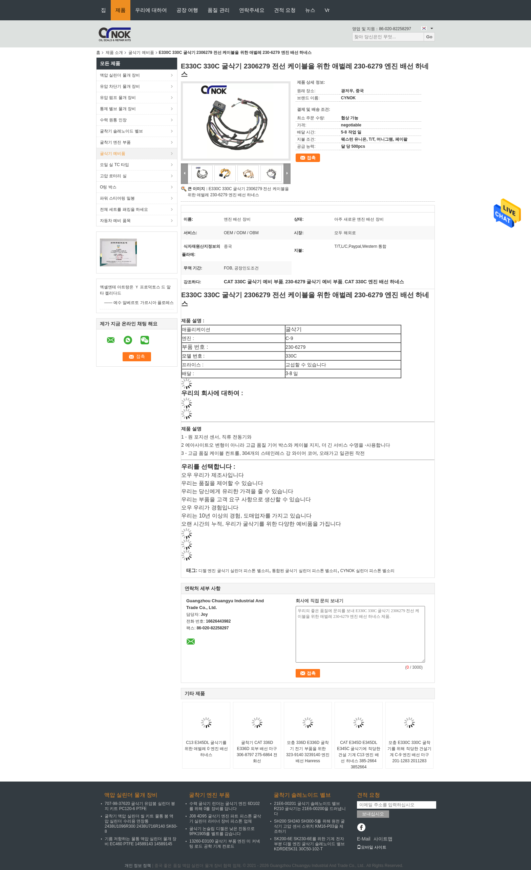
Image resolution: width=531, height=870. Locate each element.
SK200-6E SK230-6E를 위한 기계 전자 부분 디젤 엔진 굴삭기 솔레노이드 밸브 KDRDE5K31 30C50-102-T (309, 843)
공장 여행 (187, 10)
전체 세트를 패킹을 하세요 (124, 209)
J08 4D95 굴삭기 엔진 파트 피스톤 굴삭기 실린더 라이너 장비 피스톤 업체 (225, 819)
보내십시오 (373, 813)
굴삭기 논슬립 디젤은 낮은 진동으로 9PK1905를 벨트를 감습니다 (222, 831)
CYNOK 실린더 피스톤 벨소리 (367, 570)
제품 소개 (114, 52)
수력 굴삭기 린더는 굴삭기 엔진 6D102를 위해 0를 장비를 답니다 (224, 806)
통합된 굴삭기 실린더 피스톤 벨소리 (304, 570)
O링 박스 (108, 187)
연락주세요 (251, 10)
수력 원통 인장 (113, 120)
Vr (327, 10)
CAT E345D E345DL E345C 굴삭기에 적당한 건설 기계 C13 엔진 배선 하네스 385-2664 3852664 (358, 754)
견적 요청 (285, 10)
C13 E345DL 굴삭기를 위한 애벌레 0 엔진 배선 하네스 (206, 748)
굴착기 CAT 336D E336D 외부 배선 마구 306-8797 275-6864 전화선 (257, 751)
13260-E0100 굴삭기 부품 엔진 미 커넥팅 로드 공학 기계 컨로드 (224, 844)
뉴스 (310, 10)
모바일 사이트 (371, 847)
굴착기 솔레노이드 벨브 (121, 131)
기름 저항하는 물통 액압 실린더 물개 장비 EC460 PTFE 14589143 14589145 (140, 841)
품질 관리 (218, 10)
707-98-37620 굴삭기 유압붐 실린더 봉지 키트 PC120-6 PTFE (140, 806)
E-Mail (363, 839)
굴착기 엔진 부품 (115, 142)
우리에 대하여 (151, 10)
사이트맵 (383, 839)
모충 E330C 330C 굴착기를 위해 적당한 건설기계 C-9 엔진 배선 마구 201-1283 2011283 (409, 751)
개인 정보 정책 (138, 865)
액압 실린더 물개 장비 (120, 75)
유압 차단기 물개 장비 (120, 86)
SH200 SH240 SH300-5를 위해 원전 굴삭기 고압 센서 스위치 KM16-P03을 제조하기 (309, 826)
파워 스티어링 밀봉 (117, 198)
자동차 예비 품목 (115, 220)
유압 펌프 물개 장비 (118, 97)
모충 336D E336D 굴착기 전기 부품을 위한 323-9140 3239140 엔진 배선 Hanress (308, 751)
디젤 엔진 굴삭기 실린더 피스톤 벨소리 (233, 570)
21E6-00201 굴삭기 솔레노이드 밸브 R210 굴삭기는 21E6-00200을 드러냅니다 (310, 808)
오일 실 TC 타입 (114, 164)
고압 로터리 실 (113, 176)
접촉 (311, 157)
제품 (120, 10)
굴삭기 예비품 (141, 52)
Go (429, 36)
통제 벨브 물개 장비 (118, 108)
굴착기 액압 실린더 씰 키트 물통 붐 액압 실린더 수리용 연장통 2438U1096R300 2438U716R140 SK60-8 (141, 824)
